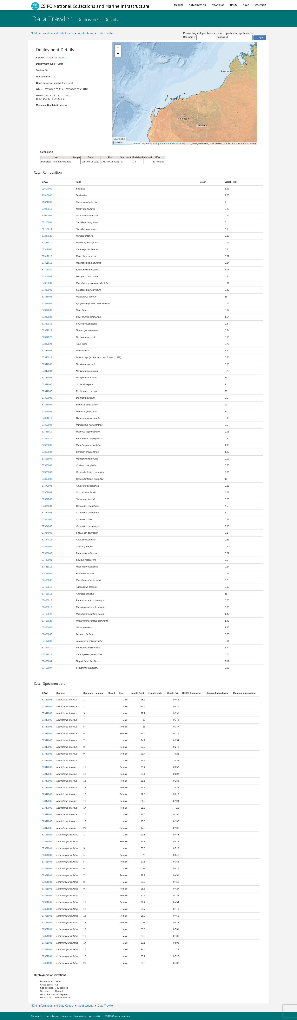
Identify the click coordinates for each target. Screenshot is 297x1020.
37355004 (47, 425)
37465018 (47, 607)
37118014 (47, 229)
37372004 (47, 492)
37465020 (47, 614)
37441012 (47, 566)
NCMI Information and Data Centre (52, 33)
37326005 (47, 296)
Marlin (178, 5)
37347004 (47, 371)
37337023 (47, 337)
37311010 (47, 256)
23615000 (47, 195)
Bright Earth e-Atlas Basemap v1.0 (173, 143)
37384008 (47, 526)
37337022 (47, 330)
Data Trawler (197, 5)
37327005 (47, 303)
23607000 (47, 188)
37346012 (47, 357)
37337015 (47, 323)
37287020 (47, 236)
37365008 (47, 472)
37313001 (47, 283)
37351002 (47, 411)
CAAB (246, 5)
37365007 (47, 465)
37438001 (47, 560)
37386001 (47, 546)
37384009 (47, 533)
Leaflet (136, 143)
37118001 (47, 222)
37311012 (47, 263)
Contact (260, 5)
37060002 (47, 215)
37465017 (47, 600)
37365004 (47, 452)
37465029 (47, 621)
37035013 (47, 209)
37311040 (47, 269)
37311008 (47, 249)
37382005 (47, 499)
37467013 (47, 654)
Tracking (218, 5)
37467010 (47, 647)
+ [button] (118, 48)
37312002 (47, 276)
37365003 (47, 445)
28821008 (47, 202)
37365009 (47, 479)
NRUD (233, 5)
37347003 (47, 364)
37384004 (47, 506)
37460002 (47, 580)
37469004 (47, 661)
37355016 (47, 438)
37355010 (47, 431)
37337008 (47, 310)
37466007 (47, 634)
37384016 (47, 539)
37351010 (47, 418)
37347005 (47, 377)
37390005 (47, 553)
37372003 (47, 486)
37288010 (47, 242)
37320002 (47, 290)
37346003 (47, 350)
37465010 (47, 587)
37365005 (47, 458)
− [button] (118, 54)
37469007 (47, 668)
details (61, 57)
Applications (85, 33)
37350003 (47, 398)
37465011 (47, 593)
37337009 (47, 317)
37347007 (47, 391)
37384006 (47, 519)
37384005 (47, 512)
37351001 (47, 404)
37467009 (47, 641)
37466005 (47, 627)
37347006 (47, 384)
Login (260, 37)
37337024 (47, 344)
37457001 (47, 573)
